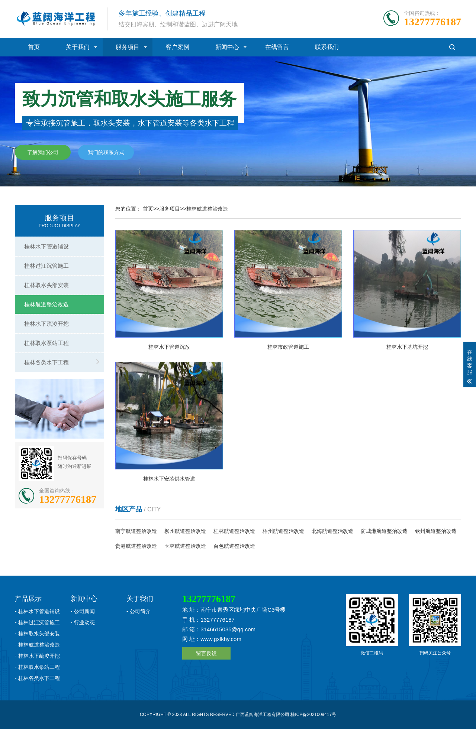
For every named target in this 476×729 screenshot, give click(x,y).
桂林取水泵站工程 (46, 343)
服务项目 (127, 47)
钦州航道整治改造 (436, 531)
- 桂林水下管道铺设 (37, 611)
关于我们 (78, 47)
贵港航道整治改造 (136, 546)
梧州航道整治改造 (283, 531)
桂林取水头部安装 (46, 285)
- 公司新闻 (83, 611)
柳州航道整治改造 (185, 531)
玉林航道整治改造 (185, 546)
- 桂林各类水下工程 (37, 678)
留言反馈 (206, 653)
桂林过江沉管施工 (46, 266)
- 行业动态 (83, 622)
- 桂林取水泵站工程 (37, 667)
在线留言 (277, 47)
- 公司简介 (138, 611)
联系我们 (327, 47)
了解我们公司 (42, 153)
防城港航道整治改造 (384, 531)
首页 (34, 47)
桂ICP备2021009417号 (313, 714)
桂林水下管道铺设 (46, 246)
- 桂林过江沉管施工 (37, 622)
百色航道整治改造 (234, 546)
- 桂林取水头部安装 (37, 634)
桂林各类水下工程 (46, 362)
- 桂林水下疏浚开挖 (37, 656)
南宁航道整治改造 (136, 531)
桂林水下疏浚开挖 (46, 323)
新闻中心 (227, 47)
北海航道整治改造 (332, 531)
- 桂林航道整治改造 (37, 645)
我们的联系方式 (106, 153)
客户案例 (177, 47)
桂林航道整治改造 (46, 304)
